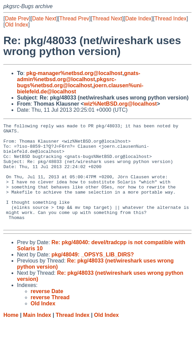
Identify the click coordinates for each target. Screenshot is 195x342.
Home (10, 335)
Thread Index (171, 18)
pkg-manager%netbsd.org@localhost (74, 73)
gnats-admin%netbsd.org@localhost (78, 76)
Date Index (138, 18)
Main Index (37, 335)
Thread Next (107, 18)
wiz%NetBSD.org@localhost (120, 104)
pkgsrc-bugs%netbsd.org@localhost (66, 82)
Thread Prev (74, 18)
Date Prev (17, 18)
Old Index (16, 25)
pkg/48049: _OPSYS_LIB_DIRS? (92, 275)
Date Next (44, 18)
